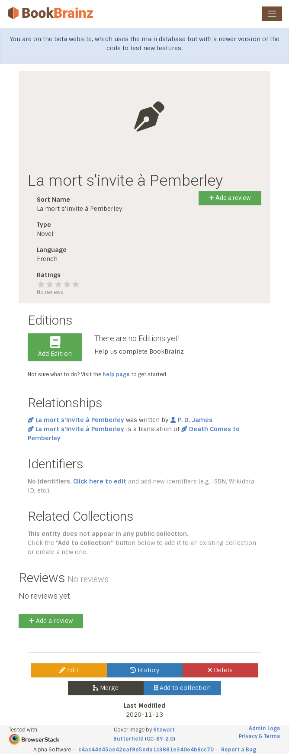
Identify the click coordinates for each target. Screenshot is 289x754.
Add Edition (55, 347)
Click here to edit (99, 481)
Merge (106, 688)
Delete (220, 670)
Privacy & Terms (259, 736)
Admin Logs (264, 728)
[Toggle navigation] (272, 13)
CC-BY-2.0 (160, 738)
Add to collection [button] (182, 688)
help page (116, 374)
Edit (68, 670)
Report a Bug (238, 749)
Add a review (230, 197)
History (145, 670)
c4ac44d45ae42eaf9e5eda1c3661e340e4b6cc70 (146, 749)
